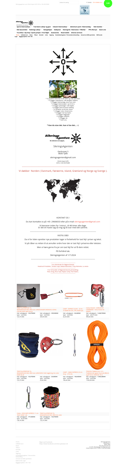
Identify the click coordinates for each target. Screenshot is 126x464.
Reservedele (65, 33)
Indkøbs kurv (24, 35)
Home (17, 35)
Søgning (51, 35)
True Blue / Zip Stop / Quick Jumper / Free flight (33, 33)
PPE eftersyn (93, 30)
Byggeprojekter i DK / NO (26, 36)
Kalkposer (57, 30)
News (31, 35)
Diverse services (76, 33)
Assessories (55, 33)
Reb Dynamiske (22, 30)
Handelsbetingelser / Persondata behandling (67, 35)
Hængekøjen (47, 30)
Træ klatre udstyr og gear (42, 27)
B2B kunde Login (21, 461)
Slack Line (102, 30)
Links (46, 35)
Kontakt (41, 35)
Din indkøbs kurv (97, 2)
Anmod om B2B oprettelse (88, 35)
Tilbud (36, 35)
